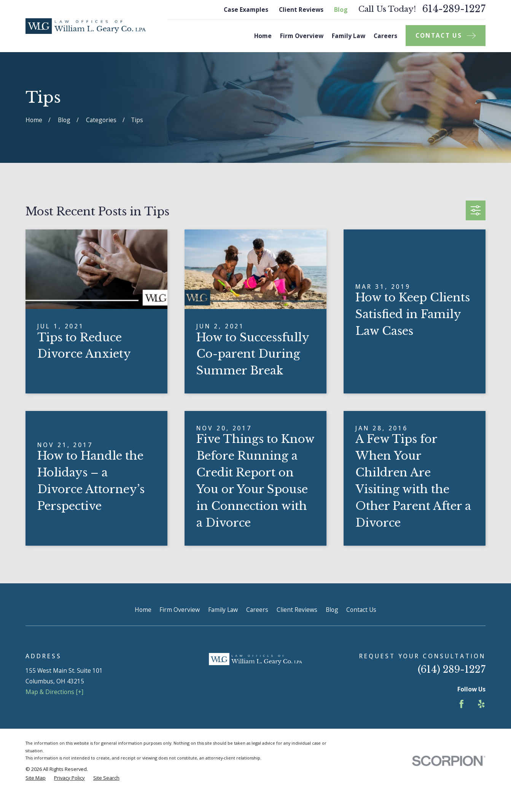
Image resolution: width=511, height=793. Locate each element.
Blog (341, 9)
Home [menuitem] (263, 36)
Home (143, 609)
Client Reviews (301, 9)
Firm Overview (179, 609)
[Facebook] (461, 704)
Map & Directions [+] (54, 692)
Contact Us (361, 609)
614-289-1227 (454, 9)
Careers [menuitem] (385, 36)
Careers (257, 609)
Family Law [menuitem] (348, 36)
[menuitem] (35, 778)
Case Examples (246, 9)
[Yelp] (481, 704)
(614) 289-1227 (452, 669)
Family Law (223, 609)
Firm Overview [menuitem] (301, 36)
